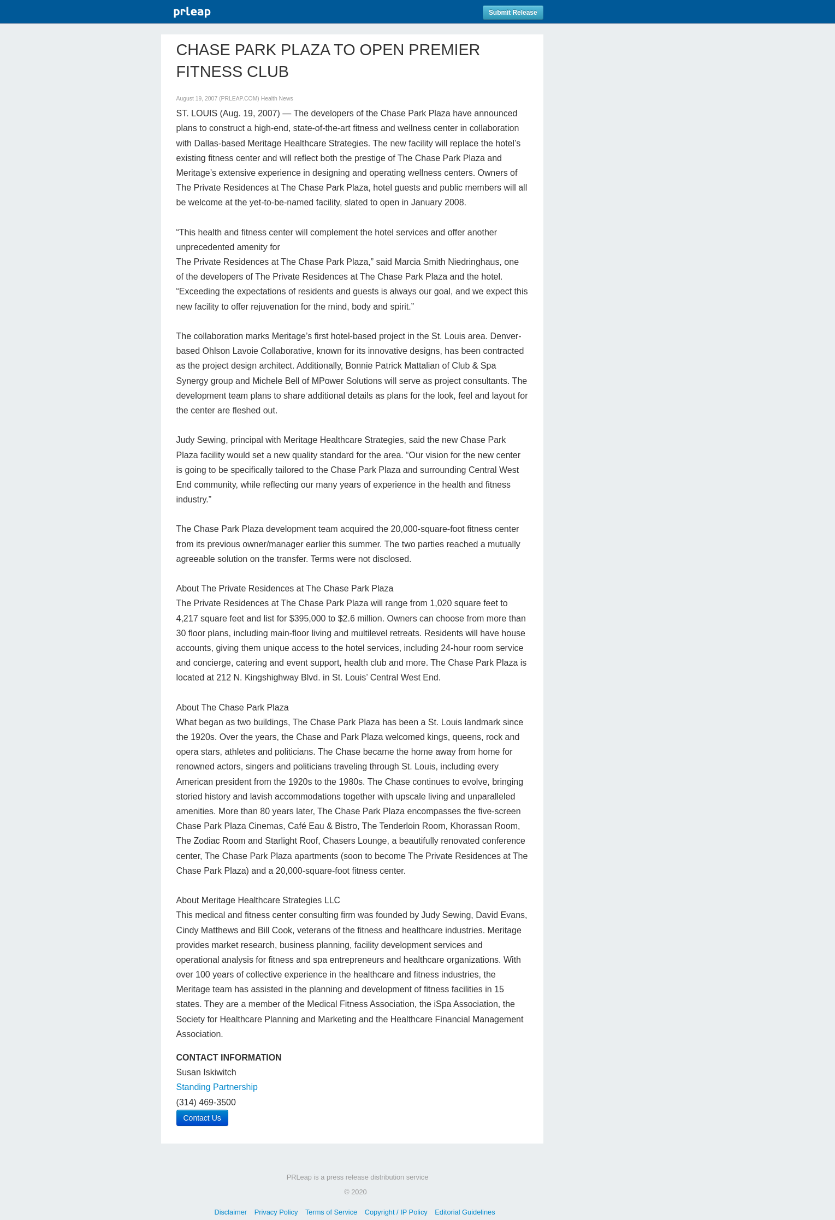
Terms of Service (331, 1212)
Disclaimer (230, 1212)
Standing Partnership (217, 1087)
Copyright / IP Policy (396, 1212)
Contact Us (202, 1118)
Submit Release (513, 12)
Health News (277, 99)
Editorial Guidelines (465, 1212)
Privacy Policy (276, 1212)
